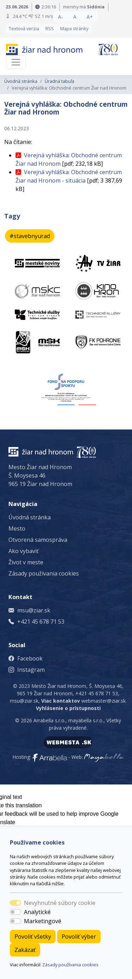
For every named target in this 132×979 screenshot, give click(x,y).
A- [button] (60, 16)
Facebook (30, 658)
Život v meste (25, 562)
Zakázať (25, 950)
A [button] (74, 16)
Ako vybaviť (23, 551)
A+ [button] (90, 16)
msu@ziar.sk (33, 610)
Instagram (31, 670)
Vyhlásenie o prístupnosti (68, 708)
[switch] (15, 912)
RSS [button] (49, 28)
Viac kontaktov (60, 700)
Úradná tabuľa (59, 81)
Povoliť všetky (32, 936)
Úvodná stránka (20, 81)
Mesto (16, 528)
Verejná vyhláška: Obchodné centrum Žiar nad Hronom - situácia (68, 176)
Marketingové (42, 921)
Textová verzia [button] (24, 28)
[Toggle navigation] (16, 62)
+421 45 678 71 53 (40, 621)
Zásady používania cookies (70, 964)
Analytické (37, 912)
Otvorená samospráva (37, 540)
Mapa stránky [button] (74, 28)
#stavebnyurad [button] (30, 236)
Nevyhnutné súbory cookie (59, 903)
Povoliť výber (79, 936)
